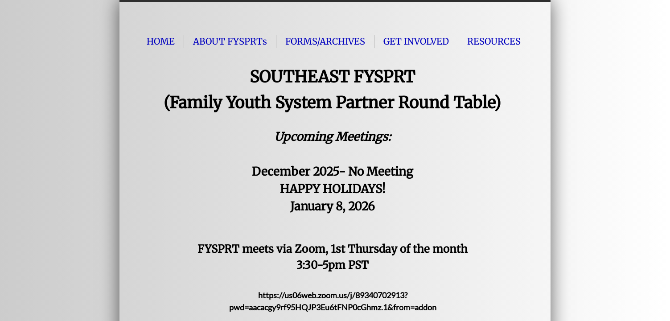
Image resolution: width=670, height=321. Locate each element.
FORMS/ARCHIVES (325, 41)
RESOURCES (494, 41)
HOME (161, 41)
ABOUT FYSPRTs (230, 41)
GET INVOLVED (416, 41)
